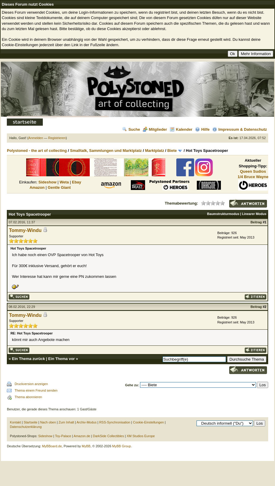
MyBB (86, 446)
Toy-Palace (63, 436)
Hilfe (202, 129)
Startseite (30, 422)
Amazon (37, 187)
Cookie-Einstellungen (148, 422)
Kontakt (15, 422)
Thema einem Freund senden (36, 390)
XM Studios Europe (141, 436)
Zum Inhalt (66, 422)
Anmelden (35, 138)
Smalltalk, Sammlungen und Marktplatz (106, 150)
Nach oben (48, 422)
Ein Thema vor (61, 358)
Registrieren (57, 138)
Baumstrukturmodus (223, 214)
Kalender (181, 129)
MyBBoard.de (52, 446)
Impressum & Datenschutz (239, 129)
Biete (172, 150)
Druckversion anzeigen (31, 384)
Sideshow (47, 182)
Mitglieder (155, 129)
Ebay (76, 182)
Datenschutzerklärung (26, 427)
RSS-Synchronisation (115, 422)
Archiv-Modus (86, 422)
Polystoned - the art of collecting (37, 150)
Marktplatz (154, 150)
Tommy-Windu (25, 230)
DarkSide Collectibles (108, 436)
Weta (64, 182)
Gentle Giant (59, 187)
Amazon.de (82, 436)
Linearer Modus (254, 214)
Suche (131, 129)
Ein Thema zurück (28, 358)
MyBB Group (121, 446)
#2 (264, 307)
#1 (264, 222)
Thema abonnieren (28, 397)
